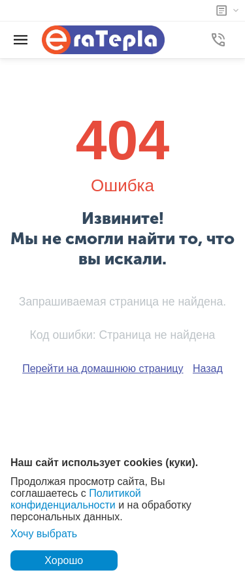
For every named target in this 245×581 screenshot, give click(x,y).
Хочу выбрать (43, 533)
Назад (208, 368)
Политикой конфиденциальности (75, 499)
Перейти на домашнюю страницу (102, 368)
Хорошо (63, 560)
